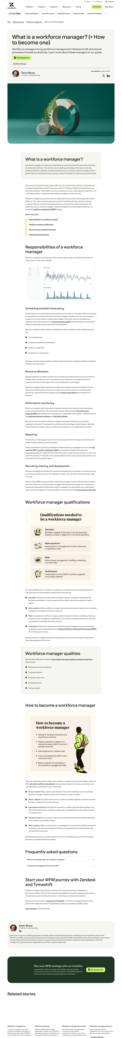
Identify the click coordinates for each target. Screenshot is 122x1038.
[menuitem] (110, 2)
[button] (59, 860)
